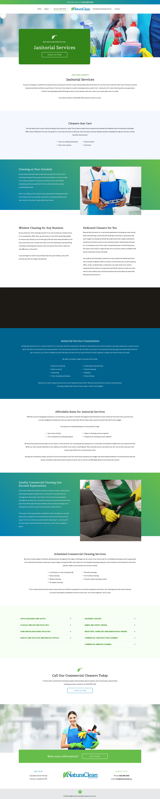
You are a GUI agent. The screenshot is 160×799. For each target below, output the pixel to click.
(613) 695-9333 (87, 2)
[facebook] (80, 792)
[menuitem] (39, 9)
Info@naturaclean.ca (124, 779)
